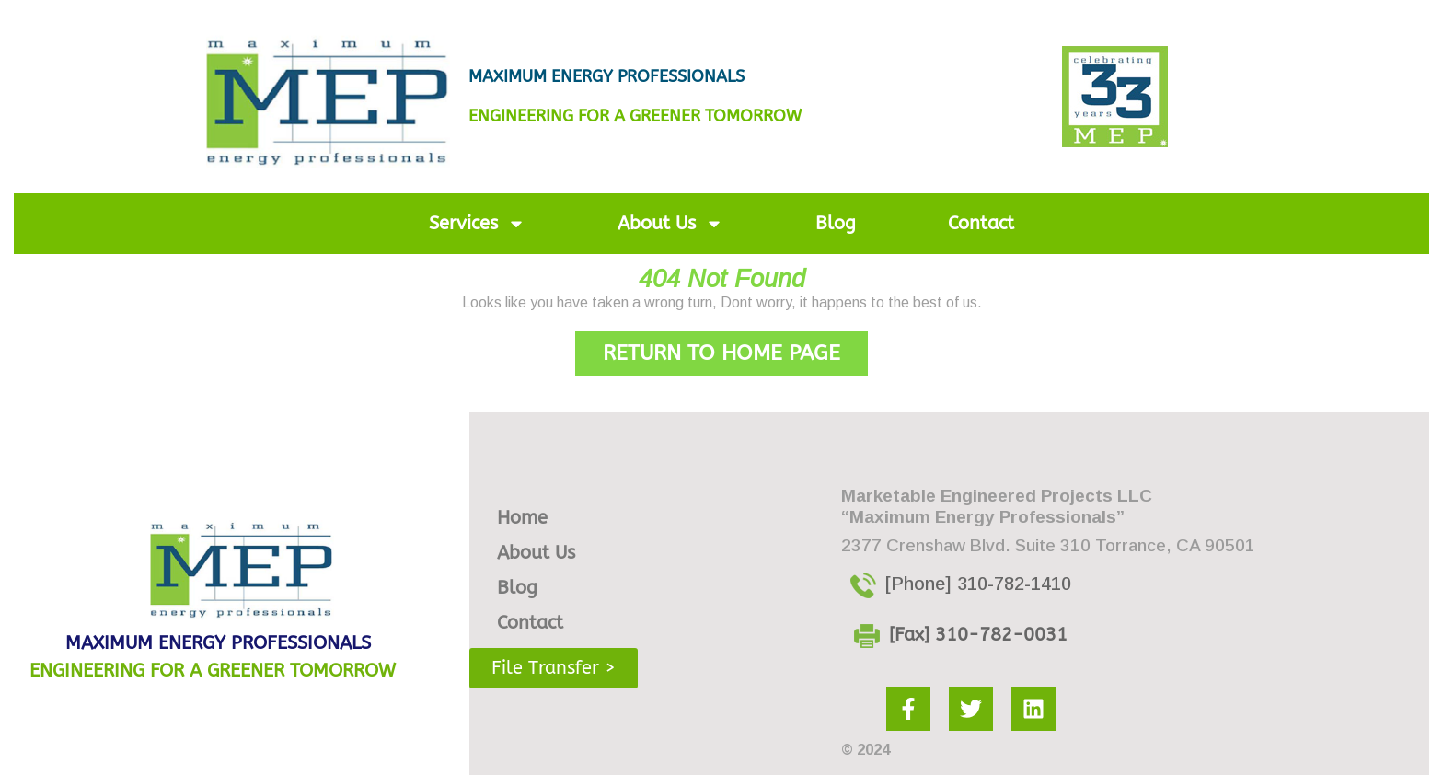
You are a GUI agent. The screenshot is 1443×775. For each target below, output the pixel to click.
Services (477, 223)
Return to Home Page (735, 348)
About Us (670, 223)
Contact (981, 223)
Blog (835, 223)
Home (522, 517)
